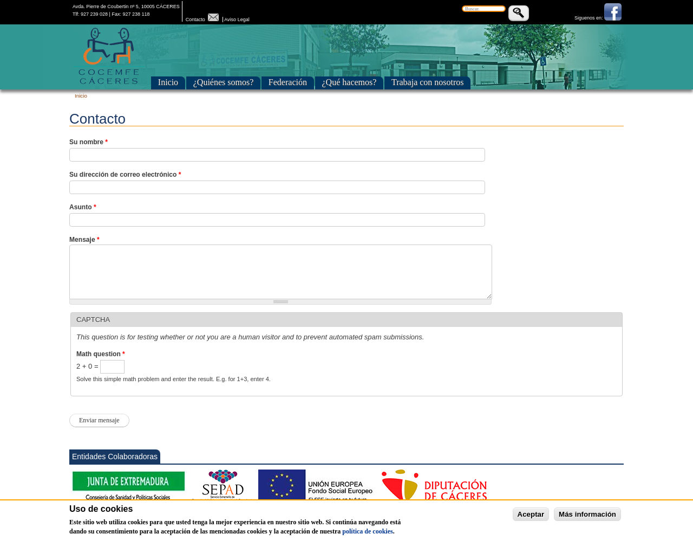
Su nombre (88, 142)
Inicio (168, 82)
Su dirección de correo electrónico (125, 174)
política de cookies (367, 536)
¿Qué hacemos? (349, 82)
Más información (587, 519)
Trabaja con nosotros (427, 82)
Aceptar (531, 519)
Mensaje (84, 239)
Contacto (203, 19)
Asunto (82, 207)
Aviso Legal (236, 19)
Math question (100, 354)
